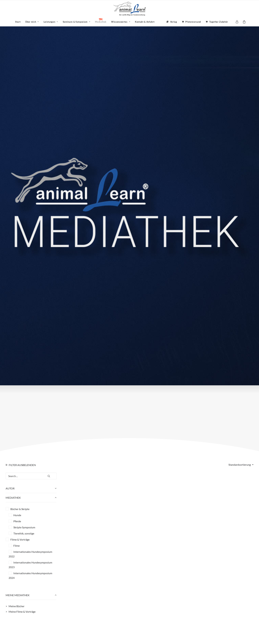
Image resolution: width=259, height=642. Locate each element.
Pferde (17, 521)
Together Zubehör (218, 21)
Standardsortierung (239, 464)
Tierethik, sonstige (23, 533)
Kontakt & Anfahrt (144, 21)
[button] (49, 474)
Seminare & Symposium (76, 21)
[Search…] (31, 476)
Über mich (32, 21)
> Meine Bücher (15, 606)
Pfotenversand (193, 21)
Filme (16, 545)
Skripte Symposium (24, 527)
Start (17, 21)
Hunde (17, 515)
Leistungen (51, 21)
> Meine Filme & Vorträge (21, 611)
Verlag (173, 21)
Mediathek (100, 21)
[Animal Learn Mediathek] (129, 9)
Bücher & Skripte (19, 509)
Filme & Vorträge (20, 539)
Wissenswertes (120, 21)
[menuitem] (18, 21)
